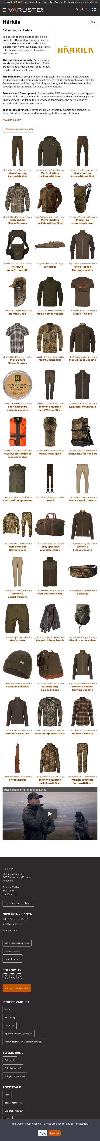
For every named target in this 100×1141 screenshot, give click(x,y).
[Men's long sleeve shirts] (50, 718)
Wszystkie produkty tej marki (19, 128)
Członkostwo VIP (13, 1068)
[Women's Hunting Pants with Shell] (82, 765)
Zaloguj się (10, 1060)
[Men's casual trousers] (82, 485)
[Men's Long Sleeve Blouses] (17, 205)
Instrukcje (9, 1025)
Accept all (54, 1133)
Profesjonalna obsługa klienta (80, 2)
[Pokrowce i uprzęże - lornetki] (17, 252)
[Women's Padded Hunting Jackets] (82, 672)
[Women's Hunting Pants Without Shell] (50, 392)
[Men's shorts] (17, 625)
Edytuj (43, 1133)
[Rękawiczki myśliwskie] (50, 625)
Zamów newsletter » (16, 988)
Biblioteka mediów (14, 1110)
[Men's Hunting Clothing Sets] (17, 532)
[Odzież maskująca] (50, 439)
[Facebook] (5, 976)
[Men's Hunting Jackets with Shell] (50, 158)
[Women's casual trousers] (17, 579)
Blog (7, 1094)
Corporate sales (12, 950)
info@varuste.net (12, 924)
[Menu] (4, 10)
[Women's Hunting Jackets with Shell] (50, 765)
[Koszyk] (88, 10)
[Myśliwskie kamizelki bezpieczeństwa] (17, 439)
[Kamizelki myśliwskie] (82, 392)
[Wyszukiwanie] (77, 10)
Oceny (13, 2)
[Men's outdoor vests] (50, 579)
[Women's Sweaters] (17, 718)
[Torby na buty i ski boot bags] (50, 672)
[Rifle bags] (50, 252)
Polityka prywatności (15, 1076)
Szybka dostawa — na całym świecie (43, 2)
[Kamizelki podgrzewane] (17, 485)
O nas (7, 1118)
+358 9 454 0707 (17, 919)
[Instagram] (12, 976)
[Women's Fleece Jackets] (82, 532)
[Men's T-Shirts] (82, 298)
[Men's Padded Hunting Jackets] (82, 252)
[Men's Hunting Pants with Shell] (17, 158)
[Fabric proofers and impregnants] (17, 392)
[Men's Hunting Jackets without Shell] (50, 205)
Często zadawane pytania (17, 942)
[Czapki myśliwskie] (17, 672)
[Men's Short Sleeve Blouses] (17, 345)
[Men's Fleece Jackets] (82, 345)
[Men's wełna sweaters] (50, 298)
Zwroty (8, 1009)
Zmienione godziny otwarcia (18, 902)
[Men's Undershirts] (50, 345)
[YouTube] (19, 976)
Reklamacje (10, 1017)
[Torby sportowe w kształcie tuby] (50, 532)
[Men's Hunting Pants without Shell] (82, 158)
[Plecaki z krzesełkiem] (82, 625)
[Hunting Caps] (17, 298)
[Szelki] (50, 485)
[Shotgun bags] (17, 765)
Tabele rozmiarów (13, 1102)
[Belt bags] (82, 579)
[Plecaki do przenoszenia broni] (82, 205)
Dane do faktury (13, 958)
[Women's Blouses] (82, 718)
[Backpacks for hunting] (82, 439)
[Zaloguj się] (82, 10)
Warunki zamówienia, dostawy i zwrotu (23, 1041)
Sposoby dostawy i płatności (18, 1033)
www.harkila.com (12, 119)
